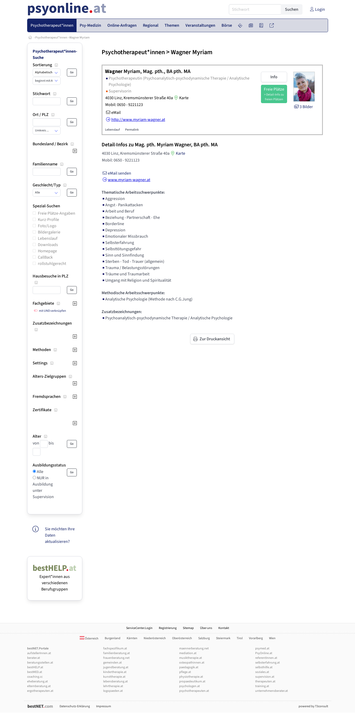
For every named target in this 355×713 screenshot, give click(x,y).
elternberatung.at (39, 686)
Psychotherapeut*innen (51, 37)
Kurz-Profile (48, 219)
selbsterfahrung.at (267, 662)
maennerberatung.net (194, 648)
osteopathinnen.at (191, 662)
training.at (262, 686)
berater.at (33, 658)
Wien (272, 638)
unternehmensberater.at (271, 691)
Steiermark (223, 638)
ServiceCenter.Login (139, 628)
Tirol (240, 638)
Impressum (103, 706)
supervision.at (264, 677)
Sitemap (188, 628)
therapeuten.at (265, 681)
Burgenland (112, 638)
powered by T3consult (313, 706)
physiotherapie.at (191, 677)
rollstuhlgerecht (52, 263)
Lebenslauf (47, 238)
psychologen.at (189, 686)
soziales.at (262, 672)
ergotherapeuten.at (40, 691)
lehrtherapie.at (113, 686)
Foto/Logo (47, 226)
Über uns (206, 628)
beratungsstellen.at (40, 662)
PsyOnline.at (263, 653)
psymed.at (262, 648)
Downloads (48, 245)
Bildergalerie (49, 232)
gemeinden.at (112, 662)
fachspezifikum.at (115, 648)
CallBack (45, 257)
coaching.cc (35, 677)
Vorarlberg (256, 638)
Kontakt (223, 628)
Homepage (47, 251)
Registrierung (168, 628)
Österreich (89, 638)
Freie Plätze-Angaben (56, 213)
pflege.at (185, 672)
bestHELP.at (35, 667)
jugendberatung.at (115, 667)
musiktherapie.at (190, 658)
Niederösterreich (155, 638)
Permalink (132, 129)
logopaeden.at (113, 691)
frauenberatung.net (116, 658)
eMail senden (116, 173)
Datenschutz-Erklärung (75, 706)
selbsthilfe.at (263, 667)
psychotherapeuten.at (194, 691)
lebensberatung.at (115, 681)
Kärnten (132, 638)
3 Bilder (303, 107)
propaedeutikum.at (192, 681)
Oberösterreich (182, 638)
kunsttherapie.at (114, 677)
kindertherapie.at (114, 672)
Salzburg (204, 638)
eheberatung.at (37, 681)
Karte (181, 98)
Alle (39, 472)
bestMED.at (34, 672)
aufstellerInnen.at (39, 653)
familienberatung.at (116, 653)
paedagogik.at (188, 667)
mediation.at (187, 653)
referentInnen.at (266, 658)
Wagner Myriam (79, 37)
